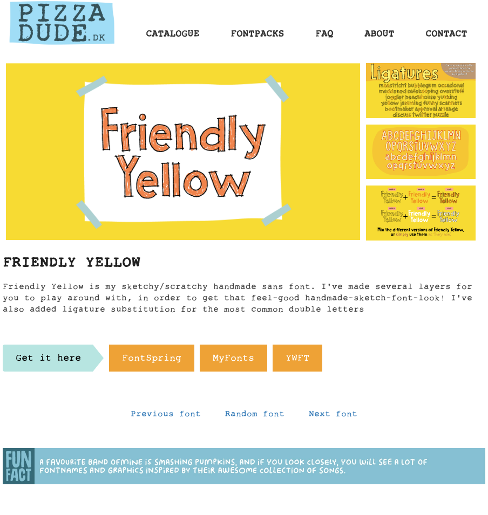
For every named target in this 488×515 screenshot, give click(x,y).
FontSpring (151, 361)
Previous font (166, 416)
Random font (254, 416)
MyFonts (233, 361)
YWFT (297, 361)
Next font (333, 416)
